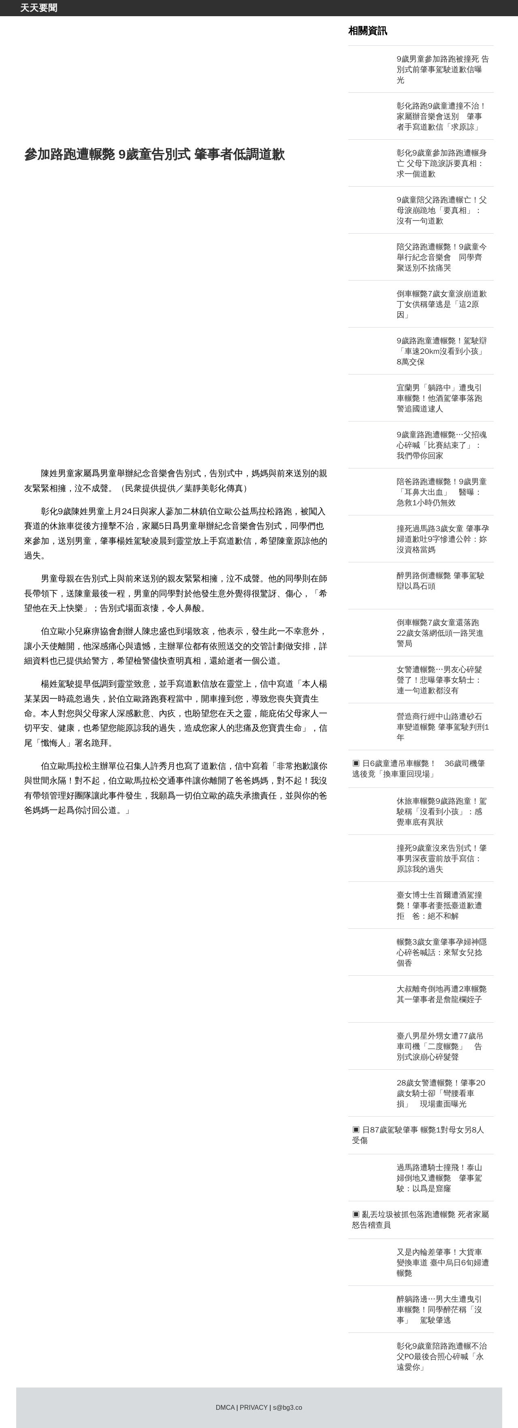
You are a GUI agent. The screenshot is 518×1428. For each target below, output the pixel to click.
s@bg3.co (287, 1407)
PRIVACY (254, 1407)
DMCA (225, 1407)
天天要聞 (39, 8)
